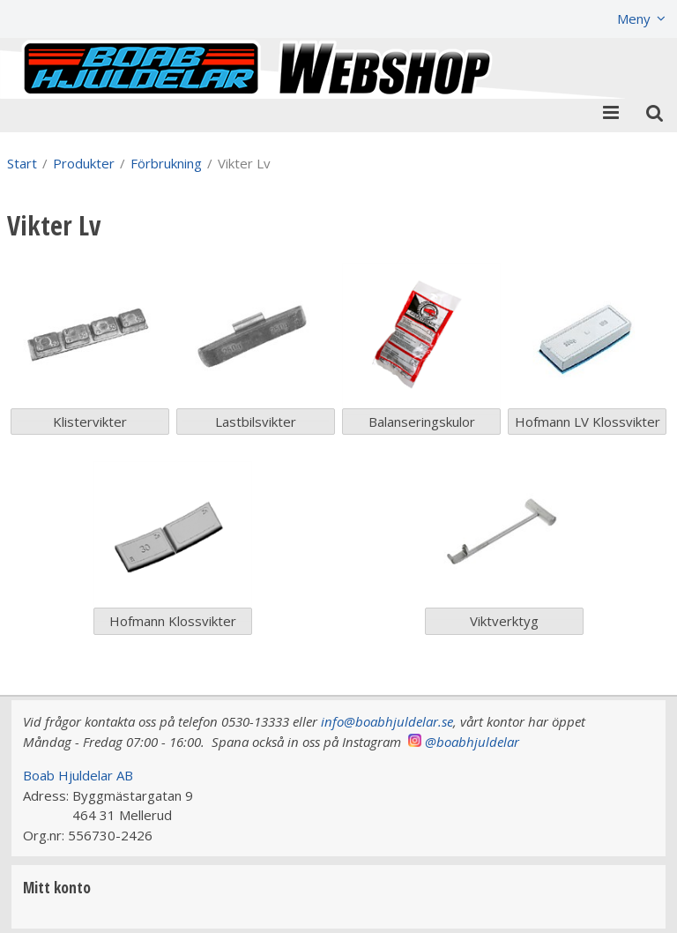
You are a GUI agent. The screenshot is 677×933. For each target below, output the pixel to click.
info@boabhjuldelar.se (387, 721)
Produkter (84, 163)
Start (22, 163)
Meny (634, 18)
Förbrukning (166, 163)
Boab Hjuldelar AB (78, 775)
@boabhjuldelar (472, 741)
